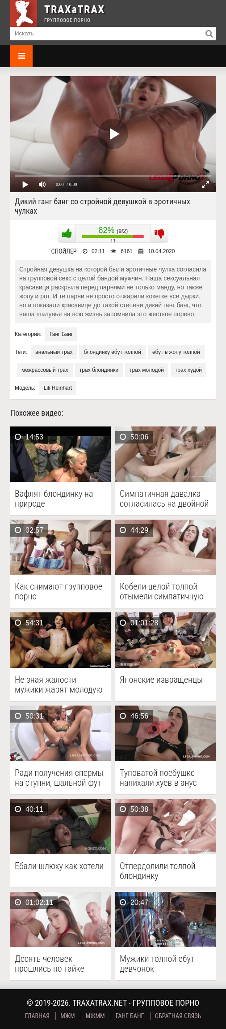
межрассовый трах (44, 370)
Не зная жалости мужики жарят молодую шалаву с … (58, 684)
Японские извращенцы (161, 680)
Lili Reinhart (58, 388)
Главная (37, 1016)
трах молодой (147, 370)
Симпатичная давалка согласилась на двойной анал (164, 498)
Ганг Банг (61, 334)
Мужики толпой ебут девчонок (157, 963)
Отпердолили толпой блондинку (158, 871)
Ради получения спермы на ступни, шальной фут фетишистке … (59, 778)
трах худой (188, 370)
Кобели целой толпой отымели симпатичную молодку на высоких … (162, 591)
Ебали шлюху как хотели (59, 866)
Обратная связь (178, 1016)
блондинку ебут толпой (112, 352)
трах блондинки (99, 370)
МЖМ (67, 1016)
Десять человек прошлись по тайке (49, 963)
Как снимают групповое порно (58, 591)
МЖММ (95, 1016)
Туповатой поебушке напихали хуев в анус (158, 778)
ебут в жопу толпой (176, 352)
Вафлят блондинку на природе (54, 498)
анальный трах (53, 352)
